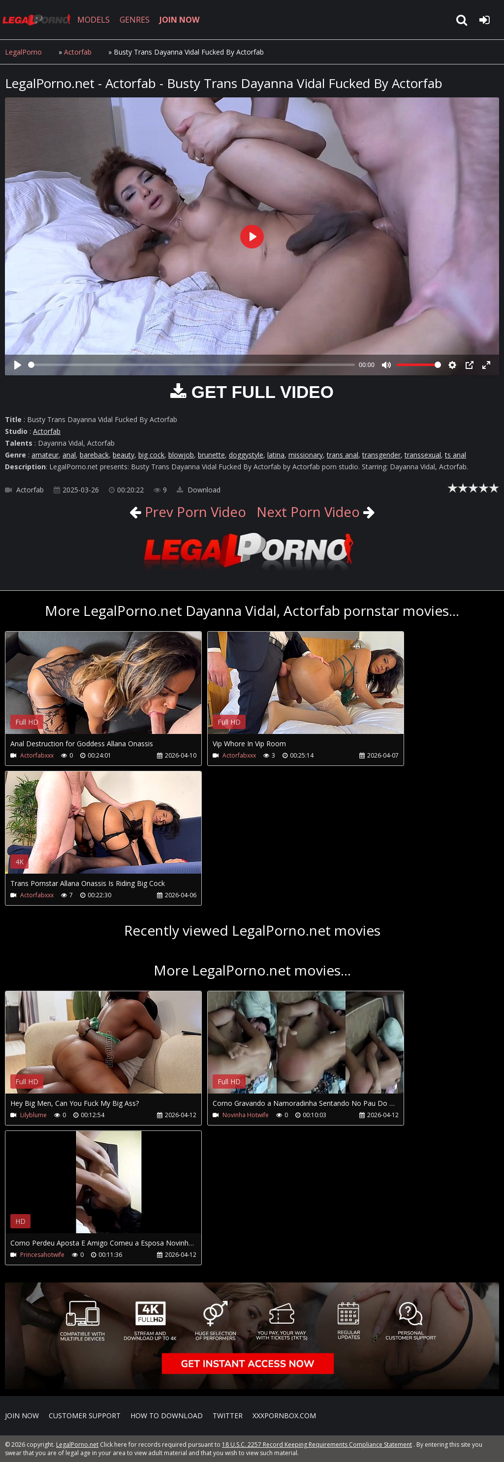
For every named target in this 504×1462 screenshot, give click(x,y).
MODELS (95, 19)
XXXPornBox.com (284, 1415)
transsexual (423, 454)
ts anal (455, 454)
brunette (211, 454)
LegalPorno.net (39, 19)
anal (69, 454)
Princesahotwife (42, 1254)
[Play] (18, 365)
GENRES (136, 19)
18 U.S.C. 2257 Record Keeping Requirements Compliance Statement (317, 1444)
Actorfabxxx (37, 755)
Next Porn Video (309, 511)
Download (198, 489)
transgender (381, 454)
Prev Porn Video (192, 511)
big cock (151, 454)
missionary (305, 454)
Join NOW (22, 1415)
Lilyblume (33, 1115)
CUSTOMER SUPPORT (85, 1415)
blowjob (181, 454)
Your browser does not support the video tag (108, 690)
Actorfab (78, 52)
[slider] (191, 364)
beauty (123, 454)
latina (275, 454)
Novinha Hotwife (230, 1115)
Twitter (228, 1415)
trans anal (342, 454)
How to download (166, 1415)
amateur (45, 454)
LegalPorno (23, 52)
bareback (94, 454)
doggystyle (246, 454)
